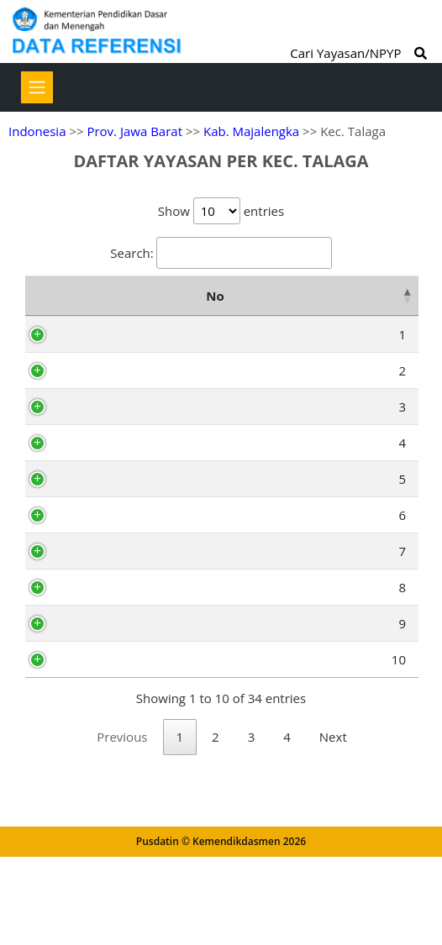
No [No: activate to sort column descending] (44, 295)
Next (333, 867)
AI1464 (106, 638)
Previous (122, 867)
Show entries (221, 210)
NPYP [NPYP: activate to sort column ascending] (104, 295)
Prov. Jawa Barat (134, 131)
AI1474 (106, 732)
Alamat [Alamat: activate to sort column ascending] (347, 295)
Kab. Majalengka (251, 131)
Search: (220, 253)
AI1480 (106, 768)
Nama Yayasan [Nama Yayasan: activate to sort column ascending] (209, 295)
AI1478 (106, 428)
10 (57, 768)
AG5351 (109, 464)
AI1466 (106, 696)
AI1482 (106, 370)
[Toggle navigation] (37, 87)
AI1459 (106, 334)
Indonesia (37, 131)
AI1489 (106, 522)
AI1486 (106, 602)
